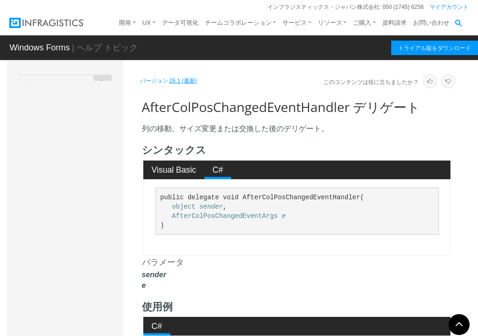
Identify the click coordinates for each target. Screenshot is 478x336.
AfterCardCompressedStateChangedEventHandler (90, 177)
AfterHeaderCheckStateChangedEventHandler (89, 289)
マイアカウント (449, 7)
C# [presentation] (217, 170)
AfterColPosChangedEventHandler (90, 232)
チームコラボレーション (238, 22)
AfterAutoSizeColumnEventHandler (88, 120)
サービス (294, 22)
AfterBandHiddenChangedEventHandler (90, 146)
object (183, 206)
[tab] (173, 170)
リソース (330, 22)
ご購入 (362, 22)
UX (146, 22)
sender (211, 206)
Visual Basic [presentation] (174, 170)
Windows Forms (39, 47)
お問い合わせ (431, 22)
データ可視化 (180, 22)
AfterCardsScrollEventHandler (88, 207)
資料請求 (394, 22)
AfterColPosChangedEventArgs (225, 216)
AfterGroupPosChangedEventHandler (88, 258)
